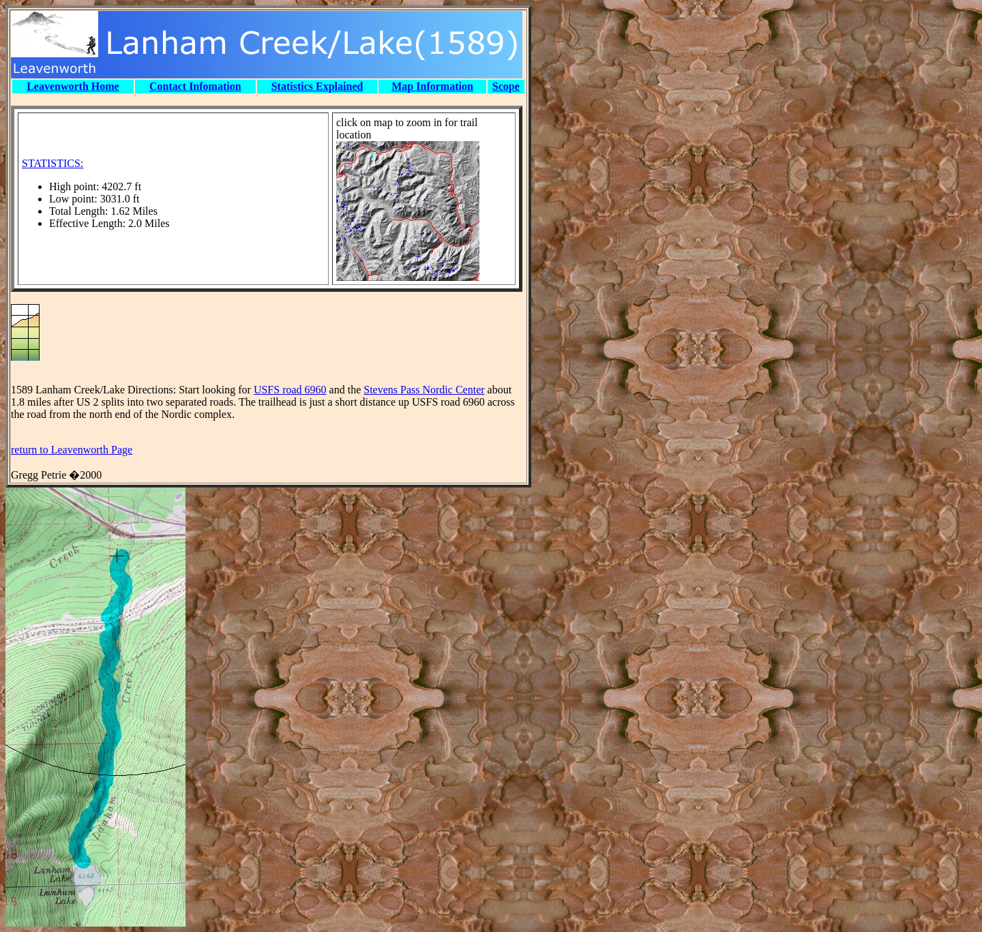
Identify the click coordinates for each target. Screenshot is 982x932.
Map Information (432, 86)
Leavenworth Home (73, 86)
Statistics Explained (317, 86)
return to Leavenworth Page (71, 449)
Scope (506, 86)
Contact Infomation (195, 86)
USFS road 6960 (290, 389)
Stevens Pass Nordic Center (423, 389)
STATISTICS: (52, 163)
